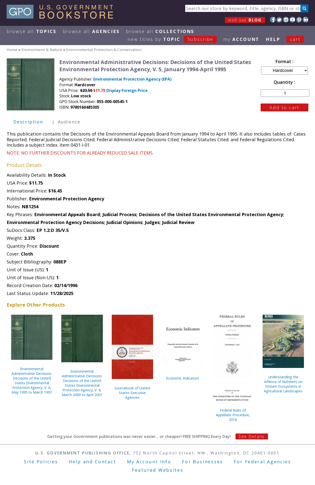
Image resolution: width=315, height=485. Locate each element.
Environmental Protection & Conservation (104, 49)
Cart (295, 39)
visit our (245, 20)
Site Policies (41, 462)
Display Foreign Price (127, 90)
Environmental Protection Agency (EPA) (132, 79)
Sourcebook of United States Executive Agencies (132, 393)
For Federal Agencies (262, 462)
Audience (69, 122)
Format (283, 61)
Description (28, 122)
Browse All (31, 31)
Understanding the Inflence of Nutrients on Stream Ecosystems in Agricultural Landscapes (283, 384)
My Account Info (149, 462)
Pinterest (299, 19)
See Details (251, 436)
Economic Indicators (182, 378)
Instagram (286, 19)
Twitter (279, 19)
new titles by (175, 39)
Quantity (284, 82)
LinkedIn (305, 19)
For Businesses (202, 462)
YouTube (292, 19)
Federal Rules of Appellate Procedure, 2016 (233, 415)
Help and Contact (92, 462)
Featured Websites (157, 470)
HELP (273, 39)
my (241, 39)
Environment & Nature (41, 49)
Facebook (273, 19)
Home (12, 49)
